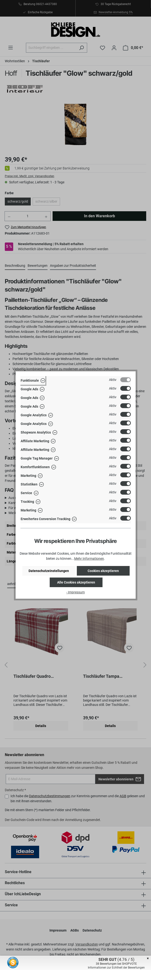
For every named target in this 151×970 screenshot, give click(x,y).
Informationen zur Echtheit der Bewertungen (116, 967)
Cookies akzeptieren (103, 571)
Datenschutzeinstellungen (49, 571)
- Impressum (75, 592)
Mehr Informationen (89, 558)
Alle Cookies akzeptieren (76, 582)
